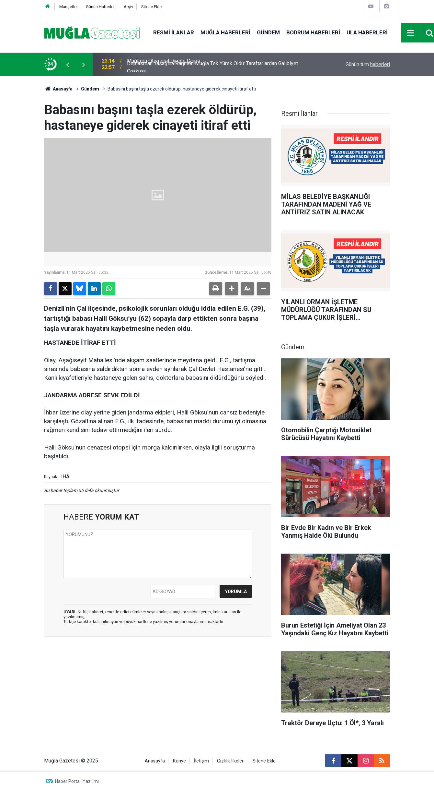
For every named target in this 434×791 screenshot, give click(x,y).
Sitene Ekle (151, 6)
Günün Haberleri (101, 6)
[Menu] (411, 33)
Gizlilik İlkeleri (231, 761)
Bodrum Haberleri (313, 32)
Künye (179, 761)
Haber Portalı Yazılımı (77, 781)
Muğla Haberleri (225, 32)
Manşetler (68, 6)
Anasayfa (58, 88)
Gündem (268, 32)
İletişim (201, 761)
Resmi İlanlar (173, 32)
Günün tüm (368, 64)
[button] (231, 288)
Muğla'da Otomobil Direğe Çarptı (163, 64)
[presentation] (67, 64)
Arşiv (128, 6)
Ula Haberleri (367, 32)
